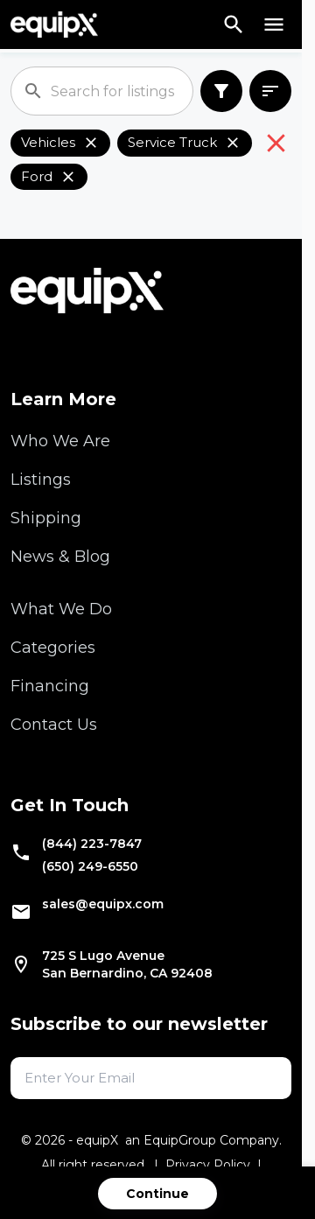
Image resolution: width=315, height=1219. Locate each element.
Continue (157, 1193)
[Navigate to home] (54, 24)
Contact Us (53, 724)
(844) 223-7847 (92, 843)
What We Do (61, 609)
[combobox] (270, 91)
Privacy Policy (207, 1165)
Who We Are (60, 441)
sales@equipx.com (103, 904)
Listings (40, 479)
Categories (52, 647)
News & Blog (60, 556)
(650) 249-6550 (90, 866)
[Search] (233, 24)
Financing (49, 686)
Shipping (45, 518)
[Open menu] (273, 24)
